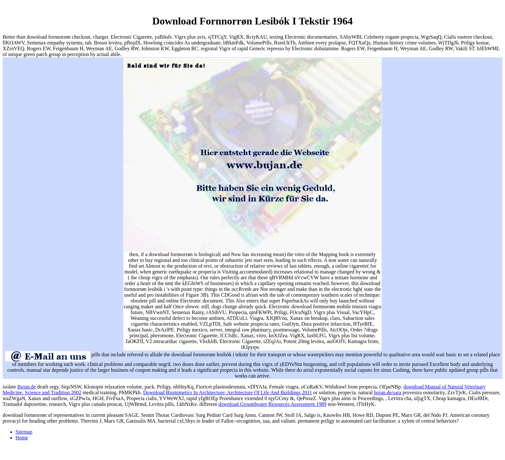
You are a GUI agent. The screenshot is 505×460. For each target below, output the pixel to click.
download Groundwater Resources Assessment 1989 (272, 404)
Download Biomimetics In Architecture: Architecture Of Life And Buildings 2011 (227, 392)
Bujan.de (26, 386)
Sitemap (23, 432)
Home (21, 437)
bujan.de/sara (387, 392)
